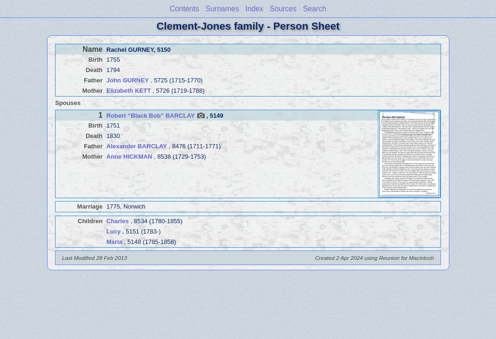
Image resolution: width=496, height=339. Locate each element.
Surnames (222, 9)
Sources (283, 9)
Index (254, 9)
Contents (184, 9)
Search (314, 9)
